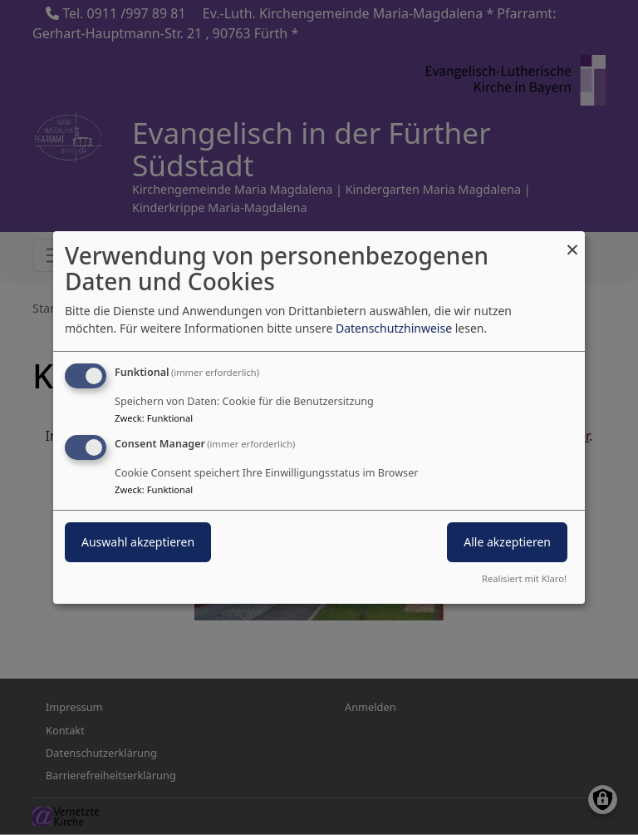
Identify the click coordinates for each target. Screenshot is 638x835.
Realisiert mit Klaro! (524, 578)
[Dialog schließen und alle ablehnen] (572, 241)
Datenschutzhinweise (394, 328)
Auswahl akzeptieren (137, 542)
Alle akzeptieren (507, 542)
